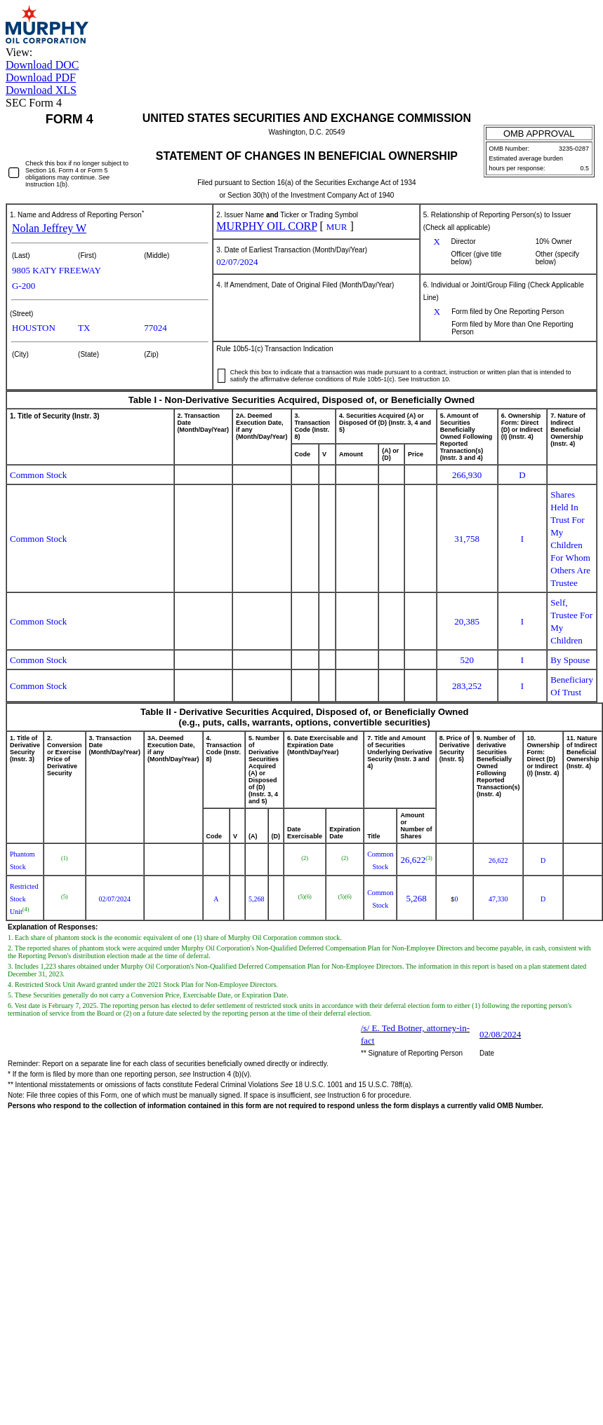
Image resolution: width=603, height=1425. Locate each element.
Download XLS (41, 90)
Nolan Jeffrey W (49, 228)
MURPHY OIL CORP (266, 226)
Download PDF (41, 77)
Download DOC (42, 65)
